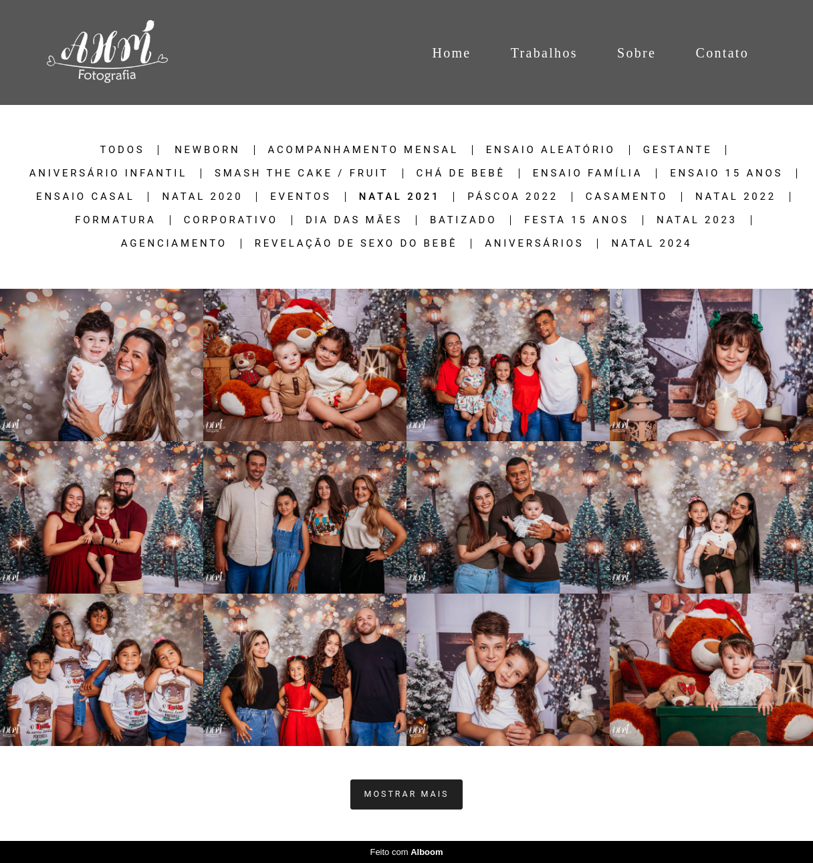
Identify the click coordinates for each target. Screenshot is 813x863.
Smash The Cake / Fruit (302, 173)
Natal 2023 (697, 220)
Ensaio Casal (85, 197)
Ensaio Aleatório (551, 150)
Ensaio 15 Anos (726, 173)
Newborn (207, 150)
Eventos (300, 197)
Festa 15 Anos (576, 220)
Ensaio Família (588, 173)
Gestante (678, 150)
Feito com (406, 852)
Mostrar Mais (406, 794)
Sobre (636, 52)
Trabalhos (544, 52)
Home (451, 52)
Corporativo (231, 220)
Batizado (463, 220)
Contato (722, 52)
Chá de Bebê (461, 173)
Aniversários (534, 244)
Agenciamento (174, 244)
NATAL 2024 (651, 244)
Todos (122, 150)
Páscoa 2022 (512, 197)
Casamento (627, 197)
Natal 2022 (735, 197)
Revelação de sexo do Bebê (356, 244)
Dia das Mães (354, 220)
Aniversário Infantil (108, 173)
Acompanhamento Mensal (363, 150)
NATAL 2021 (400, 197)
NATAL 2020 (202, 197)
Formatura (115, 220)
